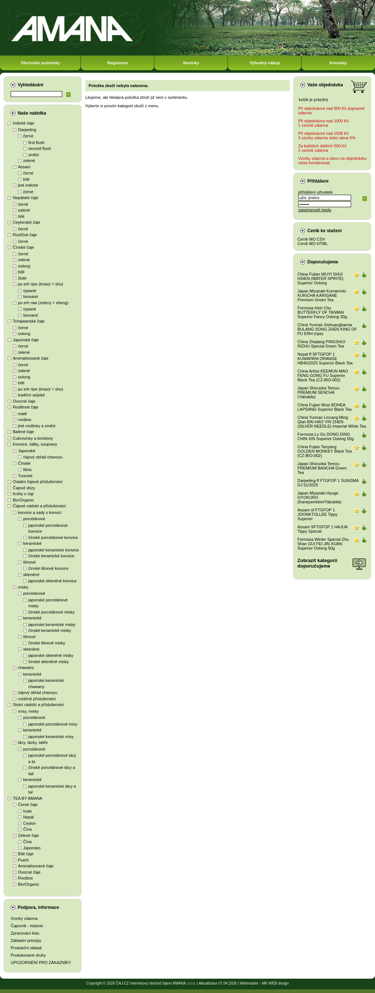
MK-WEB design (275, 983)
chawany (26, 667)
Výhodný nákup (265, 63)
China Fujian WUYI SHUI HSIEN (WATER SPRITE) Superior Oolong (320, 278)
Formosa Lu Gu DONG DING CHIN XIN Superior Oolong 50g (325, 436)
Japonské (26, 451)
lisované (30, 296)
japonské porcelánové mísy (52, 724)
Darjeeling (27, 129)
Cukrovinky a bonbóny (33, 438)
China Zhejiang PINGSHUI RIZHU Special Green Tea (321, 343)
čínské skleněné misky (48, 661)
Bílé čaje (25, 854)
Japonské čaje (26, 340)
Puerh (23, 860)
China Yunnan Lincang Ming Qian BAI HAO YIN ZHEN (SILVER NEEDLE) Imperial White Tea (331, 421)
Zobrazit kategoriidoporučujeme (317, 563)
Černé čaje (28, 804)
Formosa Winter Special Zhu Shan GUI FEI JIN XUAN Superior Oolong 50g (323, 543)
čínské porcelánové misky (51, 612)
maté (22, 413)
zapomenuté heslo (314, 210)
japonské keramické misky (51, 624)
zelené (29, 160)
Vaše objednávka (325, 84)
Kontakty (338, 63)
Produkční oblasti (26, 948)
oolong (24, 266)
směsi (33, 154)
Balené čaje (23, 431)
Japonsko (31, 848)
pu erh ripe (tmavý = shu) (40, 284)
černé (28, 136)
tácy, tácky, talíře (33, 742)
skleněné (31, 574)
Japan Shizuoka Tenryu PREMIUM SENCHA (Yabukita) (318, 392)
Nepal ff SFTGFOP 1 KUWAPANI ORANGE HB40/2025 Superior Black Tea (325, 358)
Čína (27, 829)
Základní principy (26, 940)
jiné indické (28, 185)
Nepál (28, 817)
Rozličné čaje (25, 235)
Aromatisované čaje (31, 358)
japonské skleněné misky (50, 655)
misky (23, 587)
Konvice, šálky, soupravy (35, 444)
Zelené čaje (28, 835)
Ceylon (29, 823)
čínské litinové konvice (48, 568)
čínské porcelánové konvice (53, 537)
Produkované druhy (28, 955)
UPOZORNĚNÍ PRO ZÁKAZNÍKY (41, 962)
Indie (27, 811)
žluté (22, 278)
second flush (39, 148)
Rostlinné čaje (25, 407)
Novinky (191, 63)
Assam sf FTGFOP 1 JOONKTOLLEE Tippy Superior (317, 514)
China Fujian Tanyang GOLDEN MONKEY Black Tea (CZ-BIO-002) (324, 451)
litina (27, 469)
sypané (29, 290)
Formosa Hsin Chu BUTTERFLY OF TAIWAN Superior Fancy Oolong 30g (322, 312)
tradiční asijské (31, 395)
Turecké (25, 476)
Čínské (24, 463)
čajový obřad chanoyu (43, 457)
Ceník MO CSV (311, 239)
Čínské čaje (23, 247)
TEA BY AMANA (27, 798)
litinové (29, 562)
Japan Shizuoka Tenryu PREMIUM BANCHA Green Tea (322, 468)
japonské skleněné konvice (52, 581)
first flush (36, 142)
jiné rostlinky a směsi (36, 426)
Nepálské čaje (25, 197)
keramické (32, 543)
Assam (24, 167)
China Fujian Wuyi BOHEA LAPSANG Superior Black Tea (324, 407)
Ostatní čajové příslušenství (38, 481)
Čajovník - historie (27, 926)
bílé (26, 179)
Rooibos (25, 878)
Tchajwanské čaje (28, 321)
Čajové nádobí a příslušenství (39, 506)
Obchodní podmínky (40, 63)
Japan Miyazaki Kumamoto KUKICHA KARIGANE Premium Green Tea (321, 295)
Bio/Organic (23, 500)
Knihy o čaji (23, 494)
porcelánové (34, 519)
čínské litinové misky (46, 643)
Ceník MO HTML (312, 243)
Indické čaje (23, 123)
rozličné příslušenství (37, 699)
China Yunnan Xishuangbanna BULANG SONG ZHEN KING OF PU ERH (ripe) (327, 329)
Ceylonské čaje (26, 222)
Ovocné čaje (24, 401)
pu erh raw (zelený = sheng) (43, 303)
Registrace (117, 63)
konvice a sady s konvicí (40, 512)
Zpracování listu (25, 933)
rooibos (24, 419)
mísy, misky (28, 711)
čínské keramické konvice (51, 556)
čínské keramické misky (49, 630)
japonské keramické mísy (51, 736)
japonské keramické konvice (53, 550)
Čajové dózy (24, 488)
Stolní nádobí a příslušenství (38, 704)
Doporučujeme (322, 262)
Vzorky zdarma (24, 918)
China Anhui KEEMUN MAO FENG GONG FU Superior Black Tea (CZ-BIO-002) (322, 375)
